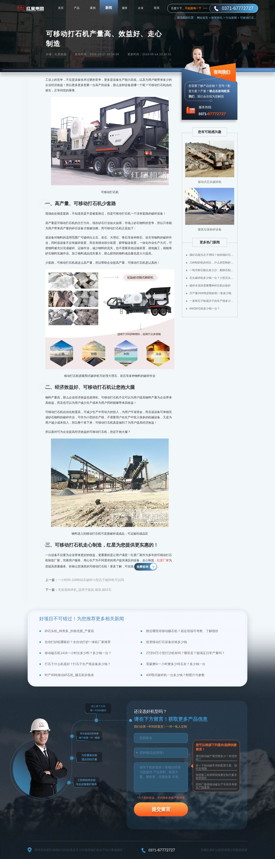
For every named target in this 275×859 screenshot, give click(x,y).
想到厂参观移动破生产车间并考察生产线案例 (216, 786)
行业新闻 (232, 17)
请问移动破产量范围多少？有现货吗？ (216, 757)
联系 (156, 7)
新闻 (108, 8)
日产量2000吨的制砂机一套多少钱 (210, 293)
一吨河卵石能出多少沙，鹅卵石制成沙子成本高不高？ (211, 270)
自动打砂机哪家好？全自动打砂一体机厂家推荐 (78, 642)
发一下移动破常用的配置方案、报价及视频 (216, 767)
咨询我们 (221, 72)
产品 (76, 7)
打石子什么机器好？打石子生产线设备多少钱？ (78, 664)
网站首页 (203, 17)
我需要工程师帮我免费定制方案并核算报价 (216, 776)
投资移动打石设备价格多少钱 (166, 642)
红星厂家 (163, 560)
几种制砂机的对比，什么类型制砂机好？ (211, 262)
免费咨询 (142, 566)
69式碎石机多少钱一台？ (204, 308)
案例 (93, 7)
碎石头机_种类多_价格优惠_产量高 (69, 631)
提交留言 (161, 809)
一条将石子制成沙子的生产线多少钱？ (211, 300)
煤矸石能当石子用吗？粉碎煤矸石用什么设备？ (211, 254)
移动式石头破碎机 (209, 182)
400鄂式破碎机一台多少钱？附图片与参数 (175, 675)
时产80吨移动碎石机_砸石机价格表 (69, 675)
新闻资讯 (218, 17)
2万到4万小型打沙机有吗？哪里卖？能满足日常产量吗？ (185, 653)
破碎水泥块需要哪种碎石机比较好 (210, 285)
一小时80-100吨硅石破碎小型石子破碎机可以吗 (91, 580)
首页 (61, 7)
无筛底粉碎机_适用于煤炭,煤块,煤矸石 (85, 589)
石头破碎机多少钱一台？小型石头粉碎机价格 (211, 277)
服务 (124, 7)
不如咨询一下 (193, 8)
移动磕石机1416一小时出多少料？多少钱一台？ (78, 653)
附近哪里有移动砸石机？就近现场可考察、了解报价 (182, 631)
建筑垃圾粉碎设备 (209, 229)
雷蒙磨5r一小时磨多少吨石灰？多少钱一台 (175, 664)
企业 (140, 7)
